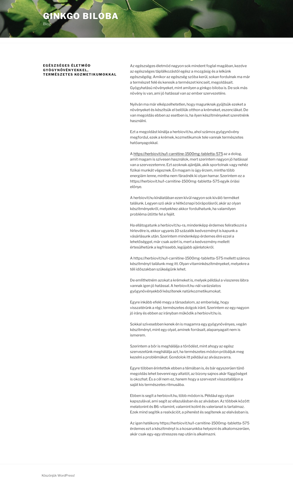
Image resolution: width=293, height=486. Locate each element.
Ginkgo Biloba (81, 16)
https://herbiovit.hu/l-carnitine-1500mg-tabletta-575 (178, 154)
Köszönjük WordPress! (58, 475)
